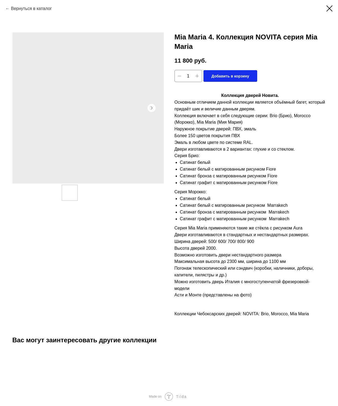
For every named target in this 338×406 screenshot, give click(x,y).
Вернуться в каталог (31, 8)
